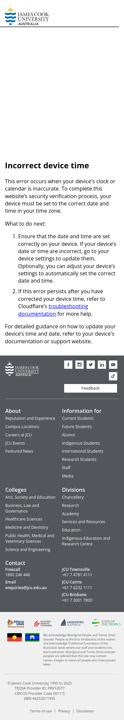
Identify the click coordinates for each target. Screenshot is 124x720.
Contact (15, 563)
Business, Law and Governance (22, 508)
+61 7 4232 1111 (77, 587)
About (13, 411)
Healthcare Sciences (23, 519)
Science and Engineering (27, 549)
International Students (82, 451)
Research (70, 505)
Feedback (91, 388)
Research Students (79, 459)
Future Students (77, 426)
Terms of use (41, 710)
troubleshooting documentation (53, 310)
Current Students (78, 418)
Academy (70, 514)
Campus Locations (22, 426)
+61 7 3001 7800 (77, 600)
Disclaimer (85, 710)
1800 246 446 (17, 575)
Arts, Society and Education (30, 497)
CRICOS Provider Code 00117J (39, 693)
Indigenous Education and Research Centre (86, 541)
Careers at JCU (18, 435)
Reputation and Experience (30, 418)
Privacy (64, 710)
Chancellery (73, 497)
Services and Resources (83, 522)
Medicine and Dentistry (26, 527)
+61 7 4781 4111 (77, 575)
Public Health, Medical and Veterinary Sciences (29, 538)
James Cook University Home (13, 13)
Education (71, 530)
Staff (66, 468)
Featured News (19, 451)
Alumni (68, 435)
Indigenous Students (81, 443)
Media (68, 476)
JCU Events (15, 443)
